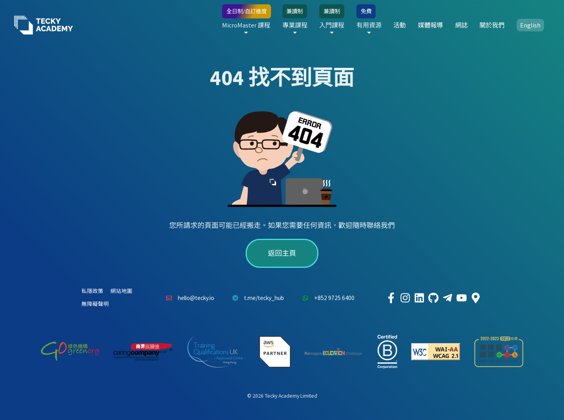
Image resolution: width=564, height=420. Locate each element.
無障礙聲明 (95, 304)
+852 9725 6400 (326, 298)
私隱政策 (92, 291)
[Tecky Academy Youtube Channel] (461, 298)
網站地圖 (121, 291)
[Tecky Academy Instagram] (405, 298)
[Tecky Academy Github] (433, 298)
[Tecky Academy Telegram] (447, 298)
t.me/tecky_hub (256, 298)
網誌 (461, 25)
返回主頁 (282, 253)
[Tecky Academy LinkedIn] (419, 298)
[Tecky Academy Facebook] (391, 298)
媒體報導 (430, 25)
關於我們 (491, 25)
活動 (399, 25)
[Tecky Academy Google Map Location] (475, 298)
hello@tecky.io (188, 298)
